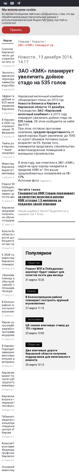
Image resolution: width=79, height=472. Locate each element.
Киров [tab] (7, 40)
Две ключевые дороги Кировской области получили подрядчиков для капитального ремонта (48, 355)
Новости (38, 41)
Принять (16, 29)
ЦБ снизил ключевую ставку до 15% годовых (47, 327)
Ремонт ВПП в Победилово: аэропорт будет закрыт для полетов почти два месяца (45, 272)
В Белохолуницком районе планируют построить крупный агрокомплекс (47, 300)
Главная (23, 41)
